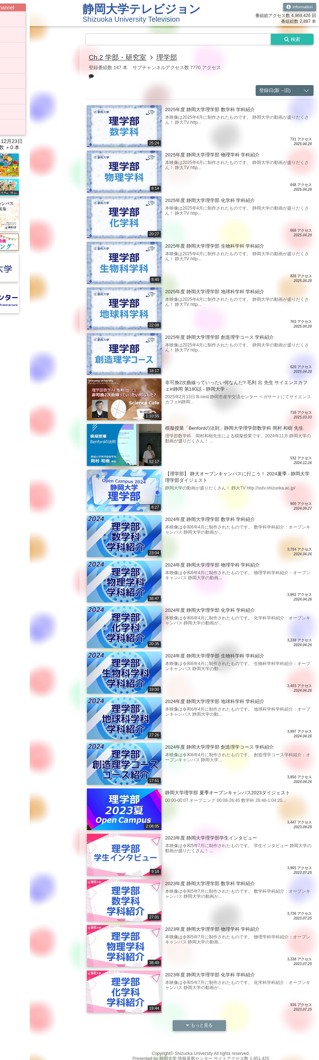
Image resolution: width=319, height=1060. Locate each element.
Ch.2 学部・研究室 (119, 58)
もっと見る (199, 1026)
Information (298, 7)
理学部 (170, 58)
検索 (290, 39)
